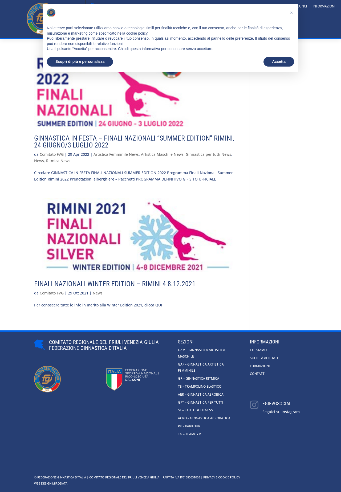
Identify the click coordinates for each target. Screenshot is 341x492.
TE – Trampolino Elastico (199, 386)
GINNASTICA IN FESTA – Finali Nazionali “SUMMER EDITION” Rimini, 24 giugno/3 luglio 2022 (134, 141)
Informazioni (324, 6)
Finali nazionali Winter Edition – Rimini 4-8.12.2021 (115, 284)
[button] (291, 13)
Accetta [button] (279, 61)
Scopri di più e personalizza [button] (79, 61)
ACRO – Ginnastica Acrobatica (204, 418)
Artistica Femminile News (116, 154)
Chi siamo (258, 350)
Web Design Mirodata (50, 483)
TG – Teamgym (189, 434)
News (39, 160)
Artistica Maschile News (162, 154)
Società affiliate (264, 358)
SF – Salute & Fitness (195, 410)
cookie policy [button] (136, 33)
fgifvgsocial (276, 403)
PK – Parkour (189, 426)
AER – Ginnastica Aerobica (201, 394)
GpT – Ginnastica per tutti (200, 402)
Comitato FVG (52, 154)
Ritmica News (58, 160)
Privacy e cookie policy (221, 477)
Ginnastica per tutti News (208, 154)
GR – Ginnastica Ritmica (198, 378)
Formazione (260, 366)
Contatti (258, 373)
